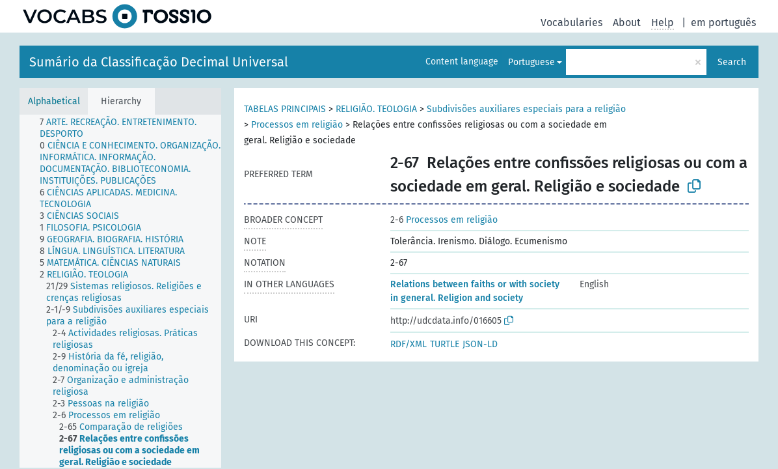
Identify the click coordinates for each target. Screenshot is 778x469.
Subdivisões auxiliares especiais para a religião (526, 109)
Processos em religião (297, 124)
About (627, 22)
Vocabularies (571, 22)
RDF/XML (408, 344)
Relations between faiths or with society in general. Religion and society (474, 291)
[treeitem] (136, 128)
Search (732, 62)
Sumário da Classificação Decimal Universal (158, 62)
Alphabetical (54, 101)
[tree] (120, 291)
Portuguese (531, 62)
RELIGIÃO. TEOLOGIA (376, 109)
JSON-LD (480, 344)
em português (723, 22)
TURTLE (444, 344)
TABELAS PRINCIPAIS (285, 109)
